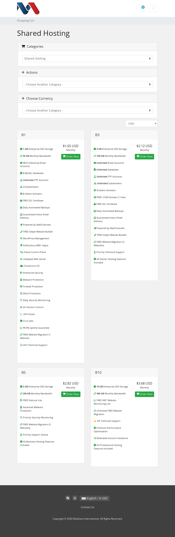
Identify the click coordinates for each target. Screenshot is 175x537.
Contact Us (87, 507)
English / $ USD (94, 498)
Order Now (71, 156)
